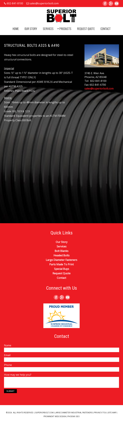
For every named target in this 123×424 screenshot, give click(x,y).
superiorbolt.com (44, 413)
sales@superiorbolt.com (44, 3)
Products (65, 29)
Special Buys (61, 269)
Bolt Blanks (61, 251)
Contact (106, 29)
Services (48, 29)
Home (16, 29)
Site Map (112, 413)
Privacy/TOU (100, 413)
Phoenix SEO (73, 416)
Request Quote (86, 29)
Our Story (31, 29)
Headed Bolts (61, 255)
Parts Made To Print (61, 264)
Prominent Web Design (55, 416)
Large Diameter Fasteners (61, 260)
